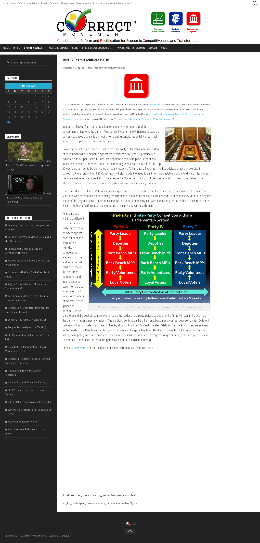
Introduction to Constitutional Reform (21, 3)
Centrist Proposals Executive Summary (27, 382)
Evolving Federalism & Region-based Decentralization (66, 3)
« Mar (8, 122)
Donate (153, 47)
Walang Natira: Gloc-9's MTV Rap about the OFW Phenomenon (28, 197)
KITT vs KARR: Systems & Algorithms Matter (29, 402)
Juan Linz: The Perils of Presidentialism (27, 319)
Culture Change (59, 47)
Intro (16, 47)
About (165, 47)
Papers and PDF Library (130, 47)
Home (6, 47)
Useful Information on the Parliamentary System (115, 3)
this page (80, 348)
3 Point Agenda (33, 47)
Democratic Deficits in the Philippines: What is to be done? (144, 119)
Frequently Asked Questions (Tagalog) (27, 327)
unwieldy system (157, 104)
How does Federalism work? (22, 421)
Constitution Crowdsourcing (90, 47)
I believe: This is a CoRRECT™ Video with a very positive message (28, 165)
